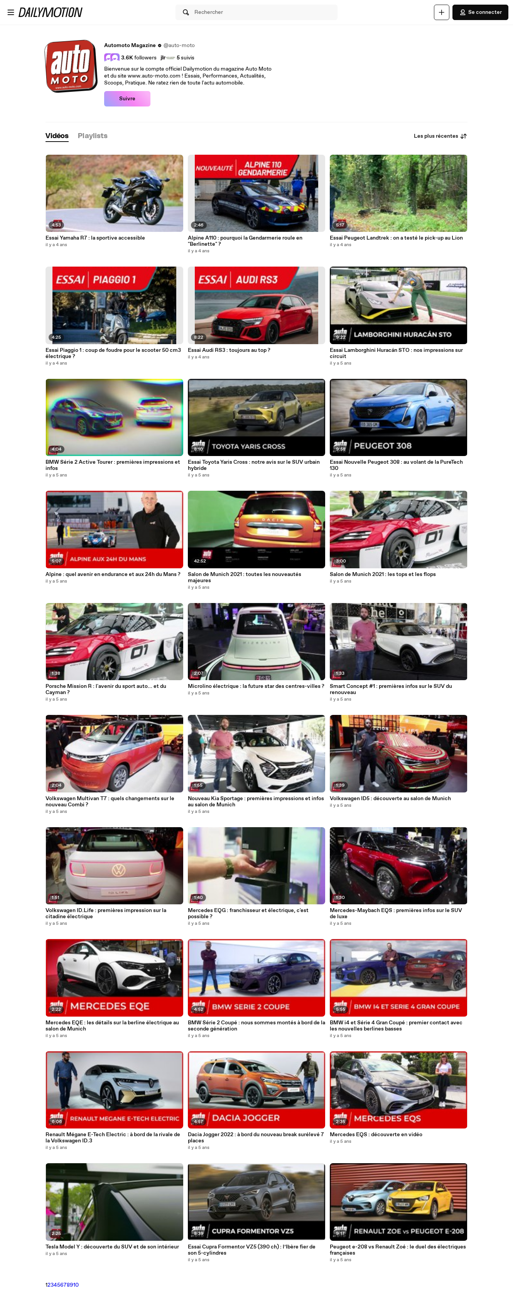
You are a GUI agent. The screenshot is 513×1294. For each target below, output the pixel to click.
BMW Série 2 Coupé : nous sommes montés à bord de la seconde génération (256, 1026)
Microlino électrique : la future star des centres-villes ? (256, 686)
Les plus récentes (440, 136)
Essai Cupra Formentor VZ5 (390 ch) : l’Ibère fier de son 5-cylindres (252, 1250)
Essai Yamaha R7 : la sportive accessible (95, 238)
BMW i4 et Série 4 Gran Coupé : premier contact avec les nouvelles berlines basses (396, 1026)
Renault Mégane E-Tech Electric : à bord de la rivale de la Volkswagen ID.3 (113, 1138)
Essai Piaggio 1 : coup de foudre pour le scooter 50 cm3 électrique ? (113, 353)
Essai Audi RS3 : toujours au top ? (229, 350)
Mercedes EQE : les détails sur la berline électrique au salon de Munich (112, 1026)
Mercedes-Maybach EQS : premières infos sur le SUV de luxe (396, 913)
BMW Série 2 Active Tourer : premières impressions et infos (113, 465)
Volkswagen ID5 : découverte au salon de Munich (390, 799)
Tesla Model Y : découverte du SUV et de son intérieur (112, 1247)
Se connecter (480, 12)
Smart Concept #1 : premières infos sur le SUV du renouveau (391, 689)
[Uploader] (441, 12)
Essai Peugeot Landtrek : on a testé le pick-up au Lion (396, 238)
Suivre (127, 98)
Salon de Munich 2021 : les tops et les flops (383, 574)
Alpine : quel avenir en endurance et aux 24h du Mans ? (113, 574)
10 (76, 1285)
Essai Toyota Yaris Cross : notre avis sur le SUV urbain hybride (254, 465)
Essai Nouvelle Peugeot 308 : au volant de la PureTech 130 (396, 465)
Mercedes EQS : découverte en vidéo (376, 1135)
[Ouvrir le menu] (11, 12)
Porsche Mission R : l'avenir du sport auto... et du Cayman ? (106, 689)
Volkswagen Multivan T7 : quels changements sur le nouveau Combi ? (110, 802)
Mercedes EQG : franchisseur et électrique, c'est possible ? (248, 913)
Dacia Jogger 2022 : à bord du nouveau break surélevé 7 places (256, 1138)
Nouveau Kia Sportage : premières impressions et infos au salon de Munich (256, 802)
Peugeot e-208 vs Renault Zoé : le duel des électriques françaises (398, 1250)
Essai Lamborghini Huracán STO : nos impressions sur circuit (396, 353)
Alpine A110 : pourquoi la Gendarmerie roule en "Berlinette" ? (245, 241)
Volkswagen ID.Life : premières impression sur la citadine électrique (106, 913)
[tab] (57, 136)
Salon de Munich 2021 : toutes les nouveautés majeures (244, 577)
